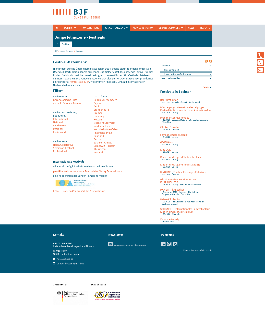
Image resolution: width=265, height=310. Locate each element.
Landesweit (59, 125)
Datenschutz (206, 250)
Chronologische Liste (65, 99)
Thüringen (100, 149)
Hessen (98, 119)
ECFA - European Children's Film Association (78, 191)
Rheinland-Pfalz (103, 132)
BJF (56, 51)
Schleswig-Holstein (104, 145)
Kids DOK (165, 149)
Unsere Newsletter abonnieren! (127, 245)
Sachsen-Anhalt (103, 142)
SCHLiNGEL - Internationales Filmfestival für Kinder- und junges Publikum (185, 210)
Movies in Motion (143, 27)
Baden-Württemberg (105, 99)
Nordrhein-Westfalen (106, 129)
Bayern (98, 103)
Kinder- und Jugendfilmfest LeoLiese (181, 157)
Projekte (204, 27)
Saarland (99, 136)
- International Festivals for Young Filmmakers (86, 171)
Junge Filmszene (67, 51)
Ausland (98, 152)
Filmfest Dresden (169, 127)
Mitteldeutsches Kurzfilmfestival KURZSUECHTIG (178, 181)
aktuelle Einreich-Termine (67, 103)
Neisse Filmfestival (170, 199)
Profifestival (60, 151)
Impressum (196, 250)
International (60, 119)
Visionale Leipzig (169, 219)
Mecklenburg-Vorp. (104, 122)
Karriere (186, 250)
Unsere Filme (91, 27)
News (191, 27)
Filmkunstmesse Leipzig (173, 134)
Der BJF (68, 27)
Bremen (98, 113)
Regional (58, 128)
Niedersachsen (102, 126)
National (58, 122)
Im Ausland (59, 132)
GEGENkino (166, 142)
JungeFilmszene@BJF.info (70, 263)
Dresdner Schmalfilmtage (174, 117)
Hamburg (99, 116)
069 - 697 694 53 (65, 259)
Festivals (66, 44)
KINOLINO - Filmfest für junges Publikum (183, 172)
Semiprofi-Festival (63, 148)
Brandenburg (101, 109)
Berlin (97, 106)
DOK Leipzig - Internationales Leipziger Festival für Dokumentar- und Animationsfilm (185, 109)
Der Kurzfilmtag (169, 99)
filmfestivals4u (78, 81)
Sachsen (98, 139)
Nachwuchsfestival (63, 144)
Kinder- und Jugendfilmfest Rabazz (180, 164)
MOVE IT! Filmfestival (172, 189)
